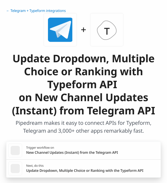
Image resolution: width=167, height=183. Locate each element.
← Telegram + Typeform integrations (36, 10)
